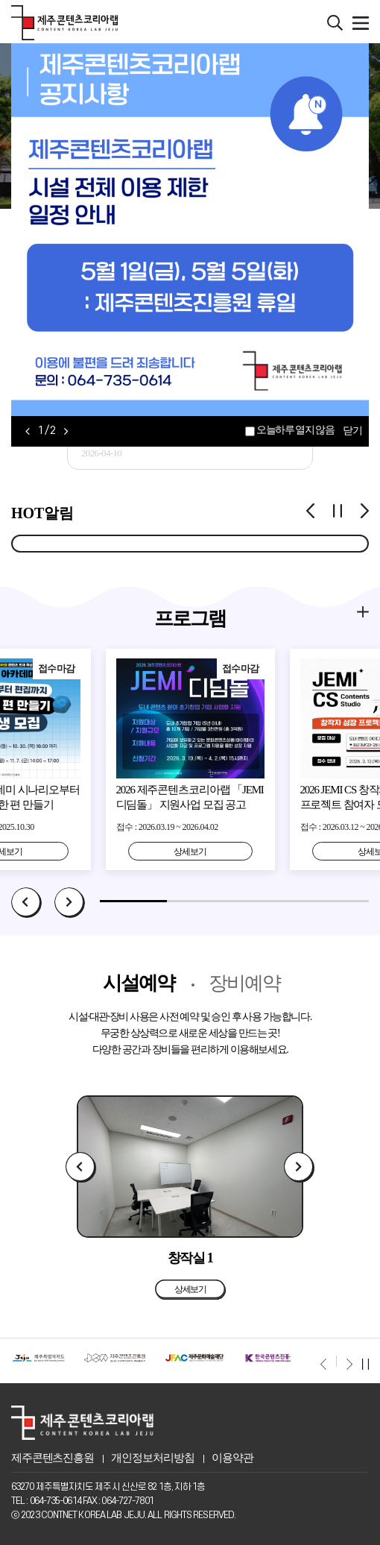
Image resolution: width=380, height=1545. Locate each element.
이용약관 (232, 1458)
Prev (26, 902)
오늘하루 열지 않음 (295, 430)
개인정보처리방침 (152, 1458)
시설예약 (138, 983)
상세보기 (190, 851)
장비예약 (244, 983)
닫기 (352, 431)
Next (69, 902)
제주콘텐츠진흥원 (52, 1458)
